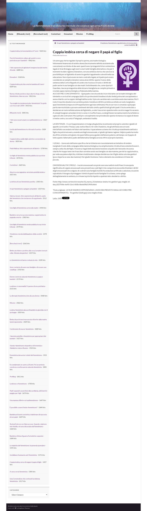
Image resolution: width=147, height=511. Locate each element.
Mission (79, 34)
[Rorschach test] (41, 34)
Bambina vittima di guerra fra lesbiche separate (26, 436)
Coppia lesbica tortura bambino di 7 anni (24, 51)
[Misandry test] (23, 34)
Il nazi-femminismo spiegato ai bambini (70, 43)
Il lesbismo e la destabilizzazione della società (26, 234)
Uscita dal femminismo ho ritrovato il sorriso (25, 129)
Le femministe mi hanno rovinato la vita (23, 260)
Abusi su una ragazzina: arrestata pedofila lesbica (27, 172)
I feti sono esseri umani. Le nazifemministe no (26, 120)
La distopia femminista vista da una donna (24, 296)
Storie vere (63, 55)
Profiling (89, 34)
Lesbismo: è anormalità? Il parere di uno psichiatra (27, 286)
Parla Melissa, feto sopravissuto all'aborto (25, 148)
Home (10, 34)
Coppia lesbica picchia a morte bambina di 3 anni (27, 84)
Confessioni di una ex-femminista (22, 329)
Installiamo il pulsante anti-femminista (23, 455)
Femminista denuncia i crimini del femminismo (26, 355)
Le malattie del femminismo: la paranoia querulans (27, 445)
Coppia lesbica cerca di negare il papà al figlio (25, 462)
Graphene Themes (24, 508)
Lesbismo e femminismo (18, 384)
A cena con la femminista (18, 472)
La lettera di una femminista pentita (22, 182)
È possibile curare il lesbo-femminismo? (23, 407)
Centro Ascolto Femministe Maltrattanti (73, 22)
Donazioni (68, 34)
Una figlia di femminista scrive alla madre (24, 208)
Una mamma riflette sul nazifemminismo (24, 400)
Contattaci (55, 34)
